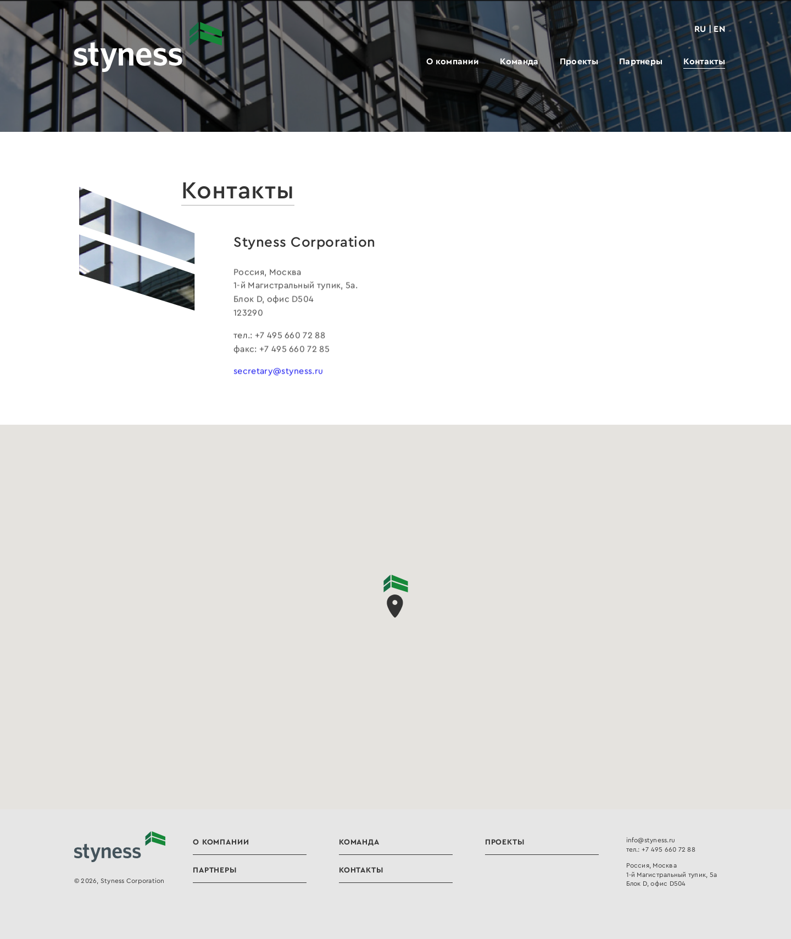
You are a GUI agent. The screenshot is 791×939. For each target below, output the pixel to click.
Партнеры (641, 60)
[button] (395, 596)
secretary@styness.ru (278, 370)
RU (700, 28)
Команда (519, 60)
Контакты (704, 60)
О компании (452, 60)
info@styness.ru (651, 840)
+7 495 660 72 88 (668, 849)
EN (719, 28)
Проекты (579, 60)
